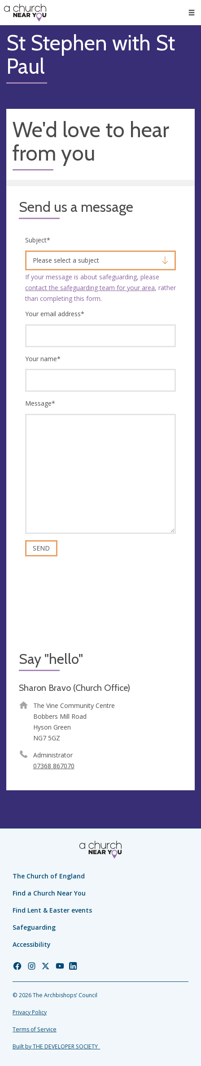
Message (40, 403)
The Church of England (49, 876)
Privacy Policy (30, 1012)
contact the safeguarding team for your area (90, 287)
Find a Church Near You (49, 893)
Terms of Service (35, 1029)
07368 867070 (53, 765)
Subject (37, 240)
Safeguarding (34, 927)
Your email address (54, 313)
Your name (43, 358)
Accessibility (32, 944)
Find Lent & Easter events (52, 910)
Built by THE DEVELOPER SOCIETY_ (56, 1046)
